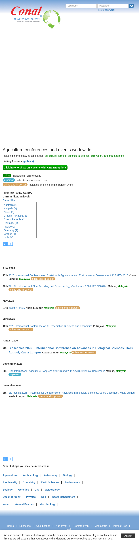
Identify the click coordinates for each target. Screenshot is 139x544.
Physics (31, 496)
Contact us (101, 525)
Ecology (7, 489)
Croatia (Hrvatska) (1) (16, 215)
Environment (72, 482)
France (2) (10, 226)
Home (10, 525)
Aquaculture (10, 475)
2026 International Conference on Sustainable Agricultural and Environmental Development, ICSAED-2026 (68, 275)
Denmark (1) (11, 223)
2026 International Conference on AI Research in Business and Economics (50, 326)
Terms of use (120, 525)
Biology (67, 475)
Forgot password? (106, 10)
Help (69, 529)
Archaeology (30, 475)
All (10, 243)
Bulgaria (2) (10, 208)
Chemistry (29, 482)
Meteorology (52, 489)
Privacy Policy (79, 538)
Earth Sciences (50, 482)
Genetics (23, 489)
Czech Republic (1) (14, 219)
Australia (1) (10, 204)
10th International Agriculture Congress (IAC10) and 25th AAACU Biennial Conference (57, 371)
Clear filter (9, 200)
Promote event (81, 525)
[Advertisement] (17, 92)
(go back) (28, 161)
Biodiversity (10, 482)
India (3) (8, 237)
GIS (37, 489)
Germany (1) (11, 230)
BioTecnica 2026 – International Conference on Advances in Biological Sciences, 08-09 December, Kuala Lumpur (72, 392)
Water (6, 504)
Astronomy (50, 475)
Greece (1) (10, 233)
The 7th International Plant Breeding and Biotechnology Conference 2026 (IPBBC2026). (58, 286)
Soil (43, 496)
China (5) (9, 212)
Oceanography (11, 496)
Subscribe (25, 525)
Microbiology (47, 504)
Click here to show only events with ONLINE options (35, 167)
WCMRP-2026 (17, 308)
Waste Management (63, 496)
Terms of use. (105, 538)
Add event (61, 525)
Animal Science (24, 504)
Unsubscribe (43, 525)
